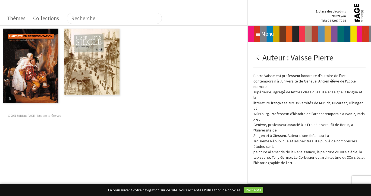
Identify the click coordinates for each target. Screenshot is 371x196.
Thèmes (16, 18)
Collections (46, 18)
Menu (265, 33)
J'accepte (253, 190)
